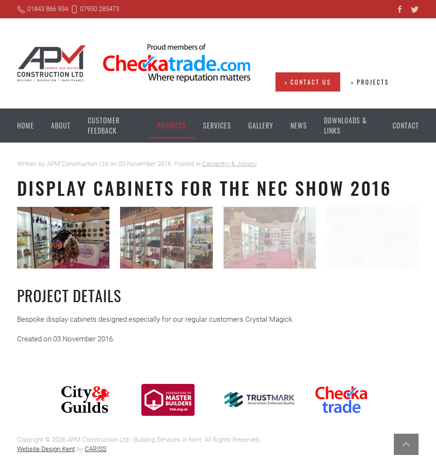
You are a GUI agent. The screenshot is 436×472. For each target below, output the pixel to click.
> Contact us (307, 81)
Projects (171, 125)
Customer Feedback (104, 125)
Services (217, 125)
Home (25, 125)
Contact (406, 125)
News (298, 125)
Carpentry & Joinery (229, 164)
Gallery (260, 125)
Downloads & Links (345, 125)
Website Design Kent (46, 449)
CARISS (95, 449)
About (61, 125)
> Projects (370, 81)
